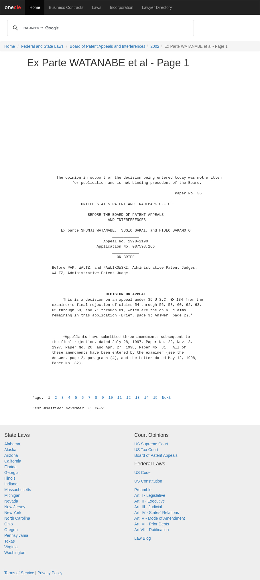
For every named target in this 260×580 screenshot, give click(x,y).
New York (12, 512)
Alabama (12, 444)
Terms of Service (19, 573)
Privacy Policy (50, 573)
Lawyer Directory (157, 7)
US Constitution (148, 481)
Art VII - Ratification (151, 529)
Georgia (11, 472)
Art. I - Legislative (149, 495)
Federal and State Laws (42, 46)
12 (128, 398)
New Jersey (14, 507)
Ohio (8, 524)
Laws (96, 7)
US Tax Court (146, 449)
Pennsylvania (16, 535)
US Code (142, 472)
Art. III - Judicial (148, 507)
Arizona (11, 455)
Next (166, 398)
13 (137, 398)
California (12, 461)
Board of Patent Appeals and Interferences (107, 46)
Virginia (10, 547)
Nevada (11, 501)
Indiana (10, 484)
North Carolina (17, 518)
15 (155, 398)
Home (34, 7)
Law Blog (142, 538)
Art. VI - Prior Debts (151, 524)
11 (119, 398)
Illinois (9, 478)
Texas (9, 541)
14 (146, 398)
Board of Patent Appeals (156, 455)
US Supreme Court (151, 444)
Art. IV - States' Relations (156, 512)
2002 (154, 46)
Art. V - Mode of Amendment (159, 518)
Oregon (11, 529)
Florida (10, 467)
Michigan (12, 495)
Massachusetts (17, 489)
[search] (99, 28)
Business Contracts (66, 7)
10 (110, 398)
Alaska (10, 449)
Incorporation (121, 7)
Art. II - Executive (149, 501)
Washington (14, 552)
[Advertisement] (130, 113)
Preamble (142, 489)
